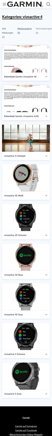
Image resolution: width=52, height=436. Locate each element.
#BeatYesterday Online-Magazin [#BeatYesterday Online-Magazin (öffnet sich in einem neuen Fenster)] (26, 434)
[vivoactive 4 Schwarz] (26, 336)
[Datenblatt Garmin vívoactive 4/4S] (26, 98)
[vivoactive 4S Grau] (26, 296)
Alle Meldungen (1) (7, 32)
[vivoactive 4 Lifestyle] (26, 138)
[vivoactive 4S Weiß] (26, 177)
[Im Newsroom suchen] (48, 4)
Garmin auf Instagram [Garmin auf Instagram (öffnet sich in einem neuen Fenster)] (26, 426)
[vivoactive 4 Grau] (26, 376)
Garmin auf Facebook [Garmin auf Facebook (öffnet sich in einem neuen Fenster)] (26, 430)
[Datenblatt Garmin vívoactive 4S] (26, 58)
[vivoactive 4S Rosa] (26, 257)
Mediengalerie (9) (24, 30)
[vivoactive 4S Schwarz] (26, 217)
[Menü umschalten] (4, 4)
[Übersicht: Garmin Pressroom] (25, 4)
